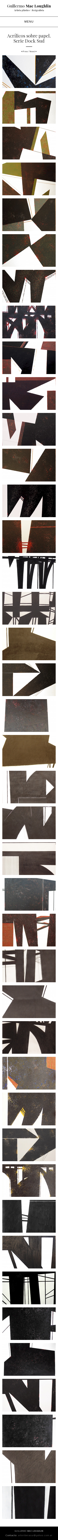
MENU (29, 21)
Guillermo (29, 5)
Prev (24, 51)
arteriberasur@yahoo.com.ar (35, 1535)
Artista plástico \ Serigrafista (29, 10)
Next (33, 51)
